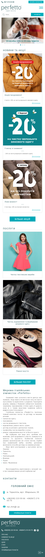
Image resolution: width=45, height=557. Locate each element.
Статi (3, 545)
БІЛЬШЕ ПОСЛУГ (22, 382)
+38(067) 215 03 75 (26, 530)
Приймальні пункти (22, 513)
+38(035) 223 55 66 (16, 498)
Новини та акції (8, 537)
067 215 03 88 (9, 2)
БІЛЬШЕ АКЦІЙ (22, 219)
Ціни (3, 542)
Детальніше (36, 103)
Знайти (37, 14)
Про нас (5, 534)
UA (39, 552)
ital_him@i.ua (13, 507)
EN (42, 552)
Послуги (5, 540)
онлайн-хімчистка (36, 2)
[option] (22, 30)
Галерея (5, 547)
